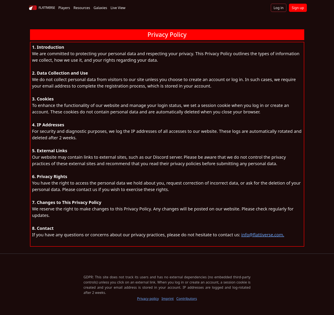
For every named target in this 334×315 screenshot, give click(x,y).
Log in (279, 7)
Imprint (168, 298)
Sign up (298, 7)
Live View (118, 7)
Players (64, 7)
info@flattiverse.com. (262, 235)
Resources (82, 7)
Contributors (186, 298)
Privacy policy (148, 298)
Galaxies (100, 7)
